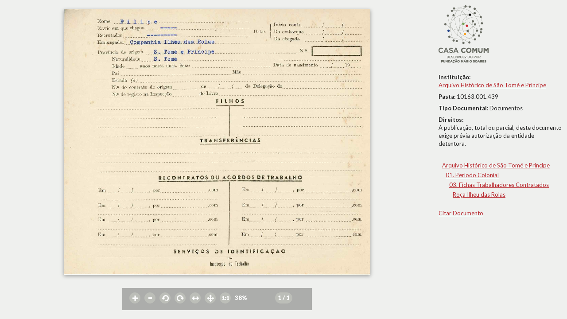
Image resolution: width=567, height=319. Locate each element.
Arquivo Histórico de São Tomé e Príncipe (492, 85)
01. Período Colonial (472, 175)
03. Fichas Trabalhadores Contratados (499, 184)
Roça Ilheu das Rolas (479, 194)
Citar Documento (461, 213)
